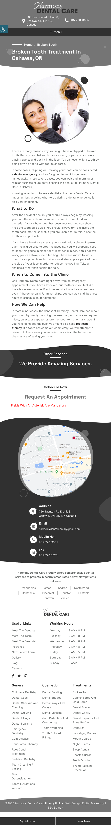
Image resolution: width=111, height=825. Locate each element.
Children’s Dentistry (24, 692)
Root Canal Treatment (19, 751)
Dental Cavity (81, 712)
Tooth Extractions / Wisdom (24, 786)
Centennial (28, 593)
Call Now (27, 821)
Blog (15, 663)
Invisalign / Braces (84, 733)
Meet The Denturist (24, 641)
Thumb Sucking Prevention (83, 768)
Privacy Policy (54, 803)
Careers (17, 668)
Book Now (83, 821)
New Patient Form (23, 652)
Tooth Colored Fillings (51, 735)
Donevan (48, 598)
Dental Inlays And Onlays (53, 705)
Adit (60, 807)
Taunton (66, 593)
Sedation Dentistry (24, 759)
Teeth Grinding (82, 760)
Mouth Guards (82, 738)
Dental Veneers (52, 712)
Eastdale (83, 593)
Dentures (78, 727)
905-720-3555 (77, 20)
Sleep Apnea (81, 749)
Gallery (16, 657)
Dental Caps (20, 697)
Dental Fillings (21, 718)
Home (28, 44)
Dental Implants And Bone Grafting (86, 720)
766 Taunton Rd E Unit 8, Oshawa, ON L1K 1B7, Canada (40, 20)
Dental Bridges (51, 697)
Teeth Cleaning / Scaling (22, 766)
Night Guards (81, 744)
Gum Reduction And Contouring (55, 720)
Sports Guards (82, 755)
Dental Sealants (22, 723)
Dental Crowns (21, 712)
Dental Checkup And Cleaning (25, 705)
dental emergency (25, 174)
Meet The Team (22, 636)
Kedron (62, 588)
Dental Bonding (52, 692)
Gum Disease (20, 738)
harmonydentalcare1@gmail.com (60, 529)
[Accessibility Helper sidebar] (4, 29)
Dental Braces (82, 707)
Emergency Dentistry (19, 731)
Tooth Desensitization (21, 776)
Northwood (81, 588)
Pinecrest (48, 593)
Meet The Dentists (23, 630)
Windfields (29, 588)
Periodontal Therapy (25, 744)
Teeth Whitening (52, 727)
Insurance (18, 646)
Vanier (65, 598)
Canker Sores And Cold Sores (84, 700)
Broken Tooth (81, 692)
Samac (47, 588)
